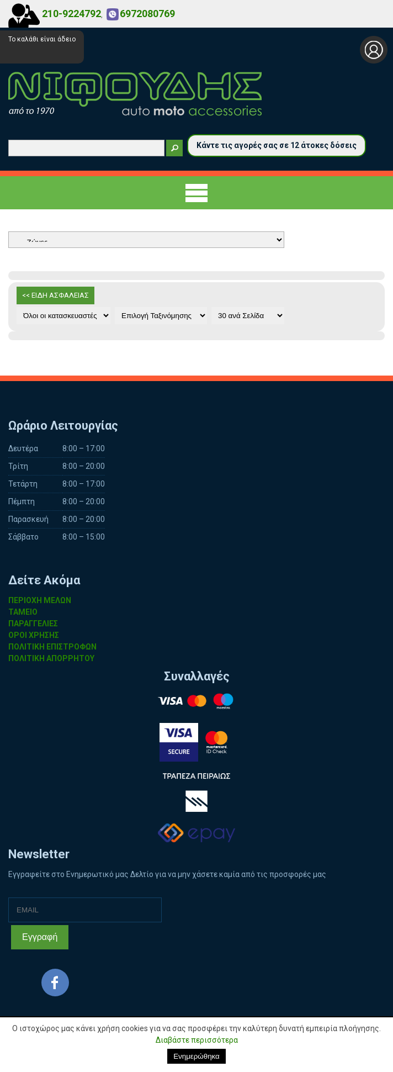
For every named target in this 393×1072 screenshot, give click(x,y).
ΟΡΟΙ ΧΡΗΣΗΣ (33, 635)
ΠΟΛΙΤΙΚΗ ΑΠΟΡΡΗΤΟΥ (51, 658)
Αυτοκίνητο (146, 239)
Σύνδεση (373, 50)
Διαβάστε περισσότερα (197, 1040)
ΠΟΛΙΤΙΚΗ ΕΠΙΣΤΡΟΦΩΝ (52, 646)
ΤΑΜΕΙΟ (23, 612)
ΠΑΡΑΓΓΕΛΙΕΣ (33, 623)
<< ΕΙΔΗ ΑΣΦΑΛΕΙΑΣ (55, 295)
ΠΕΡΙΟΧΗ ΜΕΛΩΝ (39, 600)
